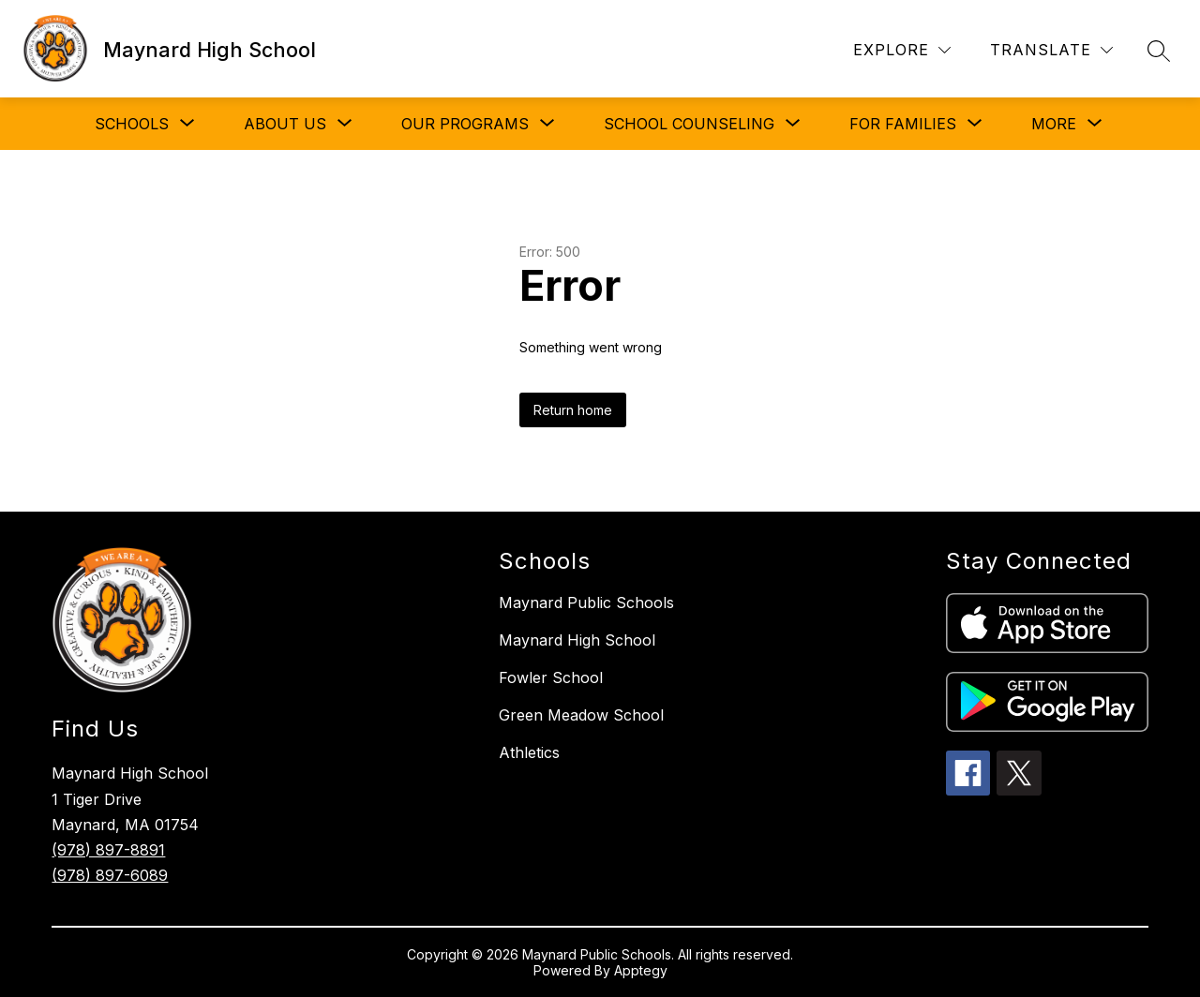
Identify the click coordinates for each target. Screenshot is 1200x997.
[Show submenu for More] (1053, 123)
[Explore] (901, 50)
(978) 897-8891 (108, 850)
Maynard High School (577, 640)
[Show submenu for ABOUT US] (285, 123)
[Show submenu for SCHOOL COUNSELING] (689, 123)
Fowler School (551, 677)
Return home (572, 410)
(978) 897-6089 (110, 875)
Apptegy (641, 970)
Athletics (529, 752)
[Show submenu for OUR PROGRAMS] (465, 123)
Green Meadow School (581, 715)
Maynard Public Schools (586, 602)
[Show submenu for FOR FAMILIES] (902, 123)
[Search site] (1159, 50)
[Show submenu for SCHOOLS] (132, 123)
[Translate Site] (1051, 50)
